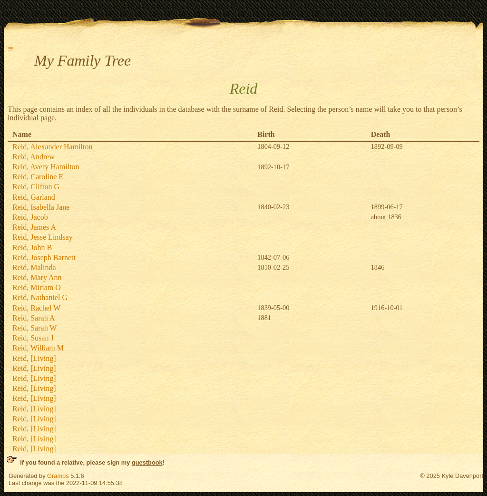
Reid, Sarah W (34, 328)
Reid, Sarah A (33, 318)
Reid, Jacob (30, 217)
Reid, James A (34, 227)
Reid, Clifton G (35, 187)
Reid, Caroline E (37, 177)
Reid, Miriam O (36, 287)
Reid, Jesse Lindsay (42, 237)
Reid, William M (38, 348)
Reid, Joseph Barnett (44, 257)
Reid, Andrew (33, 157)
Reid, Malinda (34, 267)
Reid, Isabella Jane (40, 207)
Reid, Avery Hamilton (45, 167)
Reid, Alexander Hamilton (52, 147)
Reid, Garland (33, 197)
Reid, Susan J (33, 338)
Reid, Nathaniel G (40, 297)
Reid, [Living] (34, 358)
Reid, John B (32, 247)
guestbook (147, 462)
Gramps (58, 475)
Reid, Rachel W (36, 308)
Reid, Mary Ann (37, 277)
